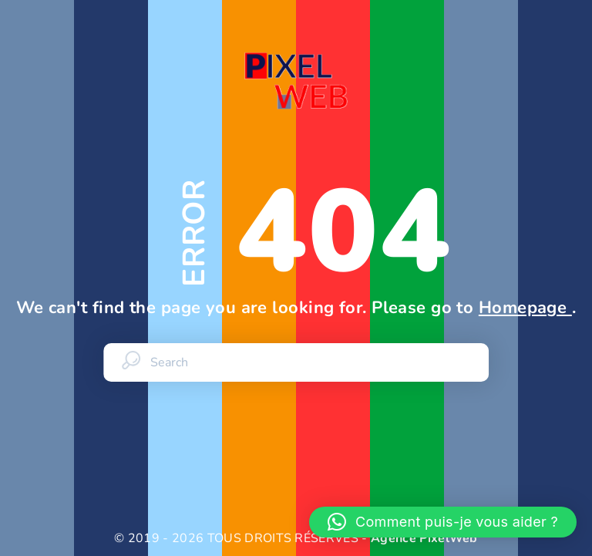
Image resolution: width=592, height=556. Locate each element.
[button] (443, 522)
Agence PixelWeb (424, 538)
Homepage (525, 307)
